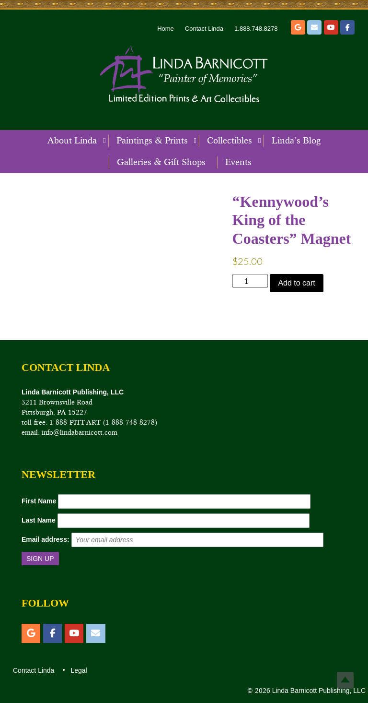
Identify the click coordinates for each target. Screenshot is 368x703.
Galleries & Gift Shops (161, 162)
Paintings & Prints (152, 140)
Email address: (45, 539)
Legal (78, 670)
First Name (39, 501)
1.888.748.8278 (255, 28)
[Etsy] (298, 27)
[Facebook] (347, 27)
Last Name (39, 520)
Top (345, 680)
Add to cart (296, 283)
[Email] (314, 27)
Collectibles (229, 140)
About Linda (72, 140)
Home (165, 28)
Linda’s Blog (296, 140)
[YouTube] (331, 27)
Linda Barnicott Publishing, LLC (318, 690)
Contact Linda (204, 28)
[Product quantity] (250, 281)
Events (238, 162)
